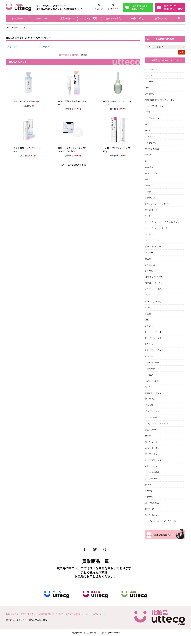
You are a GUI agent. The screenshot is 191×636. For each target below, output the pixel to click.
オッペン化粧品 (152, 149)
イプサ (148, 112)
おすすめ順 (64, 55)
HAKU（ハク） (19, 27)
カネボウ (149, 167)
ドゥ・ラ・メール (153, 332)
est (146, 124)
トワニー (149, 356)
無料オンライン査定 (15, 614)
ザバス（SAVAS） (153, 246)
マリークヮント (152, 466)
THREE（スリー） (153, 301)
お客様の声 (113, 9)
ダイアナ (149, 295)
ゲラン (148, 216)
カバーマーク (151, 173)
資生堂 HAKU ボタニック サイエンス (117, 103)
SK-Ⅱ (147, 130)
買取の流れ (65, 18)
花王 (147, 161)
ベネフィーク (151, 417)
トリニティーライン (154, 350)
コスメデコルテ (152, 240)
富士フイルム (151, 399)
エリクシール (151, 142)
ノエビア (149, 374)
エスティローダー (153, 118)
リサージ (149, 490)
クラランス (150, 197)
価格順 (75, 55)
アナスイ (149, 75)
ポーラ (148, 436)
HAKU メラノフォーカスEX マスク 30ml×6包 (72, 149)
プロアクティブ (152, 411)
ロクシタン (150, 509)
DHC (147, 320)
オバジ (148, 155)
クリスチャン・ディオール (157, 204)
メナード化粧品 (152, 472)
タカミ (148, 307)
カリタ (148, 179)
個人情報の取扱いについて (77, 614)
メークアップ (47, 46)
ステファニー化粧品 (154, 289)
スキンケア (12, 46)
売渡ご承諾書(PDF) (163, 535)
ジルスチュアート (153, 265)
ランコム (149, 484)
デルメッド (150, 326)
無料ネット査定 (113, 18)
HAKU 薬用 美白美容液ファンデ (72, 103)
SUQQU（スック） (154, 283)
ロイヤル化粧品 (152, 503)
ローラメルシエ (152, 515)
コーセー (149, 234)
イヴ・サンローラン (154, 106)
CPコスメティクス (153, 277)
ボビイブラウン (152, 429)
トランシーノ (151, 344)
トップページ (18, 18)
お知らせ (98, 9)
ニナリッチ (150, 368)
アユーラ (149, 81)
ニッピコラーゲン (153, 362)
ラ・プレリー (151, 478)
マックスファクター (154, 460)
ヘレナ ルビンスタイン (156, 423)
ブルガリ (149, 405)
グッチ (148, 191)
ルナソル (149, 497)
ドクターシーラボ (153, 338)
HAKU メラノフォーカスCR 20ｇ (118, 149)
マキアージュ (151, 454)
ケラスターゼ (151, 210)
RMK (147, 88)
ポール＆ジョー (152, 442)
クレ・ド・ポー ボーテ (156, 228)
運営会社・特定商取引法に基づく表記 (45, 614)
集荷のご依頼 (137, 18)
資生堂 (148, 258)
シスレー (149, 252)
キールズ (149, 185)
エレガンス (150, 136)
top (7, 27)
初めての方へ (42, 18)
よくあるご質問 (89, 18)
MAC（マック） (152, 448)
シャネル (149, 271)
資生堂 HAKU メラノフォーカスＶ (27, 149)
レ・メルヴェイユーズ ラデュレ (160, 521)
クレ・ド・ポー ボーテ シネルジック (162, 222)
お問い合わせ (161, 18)
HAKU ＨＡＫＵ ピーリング (26, 101)
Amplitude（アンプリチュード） (160, 100)
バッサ (148, 387)
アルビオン (150, 94)
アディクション (152, 69)
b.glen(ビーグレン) (153, 393)
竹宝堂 (148, 313)
